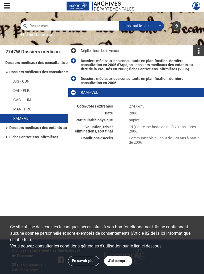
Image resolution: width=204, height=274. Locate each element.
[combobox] (141, 26)
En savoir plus (83, 261)
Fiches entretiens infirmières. (34, 137)
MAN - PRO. (22, 109)
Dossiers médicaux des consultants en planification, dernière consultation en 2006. (62, 72)
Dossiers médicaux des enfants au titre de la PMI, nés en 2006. (61, 128)
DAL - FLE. (21, 90)
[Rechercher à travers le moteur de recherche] (72, 26)
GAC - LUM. (22, 100)
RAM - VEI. (22, 118)
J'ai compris (118, 261)
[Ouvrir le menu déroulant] (7, 6)
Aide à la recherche (39, 35)
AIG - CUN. (22, 81)
